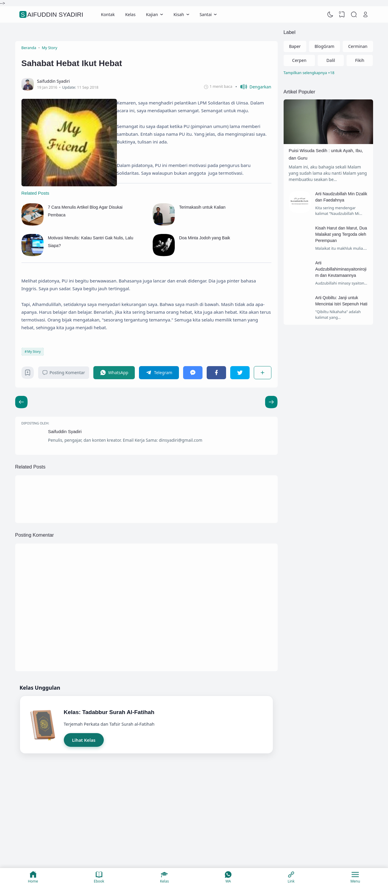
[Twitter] (240, 372)
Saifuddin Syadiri (52, 14)
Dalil (331, 60)
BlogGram (324, 46)
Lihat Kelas (84, 740)
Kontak (108, 14)
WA (228, 877)
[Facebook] (216, 372)
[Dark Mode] (330, 14)
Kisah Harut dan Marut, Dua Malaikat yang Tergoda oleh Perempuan (341, 234)
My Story (34, 351)
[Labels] (328, 73)
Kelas (130, 14)
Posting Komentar (63, 372)
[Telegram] (159, 372)
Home (33, 877)
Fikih (359, 60)
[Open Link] (365, 14)
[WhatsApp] (114, 372)
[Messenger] (192, 372)
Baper (295, 46)
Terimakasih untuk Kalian (202, 207)
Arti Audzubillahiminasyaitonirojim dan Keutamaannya (341, 269)
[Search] (353, 14)
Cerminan (357, 46)
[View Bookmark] (342, 14)
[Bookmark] (27, 374)
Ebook (99, 877)
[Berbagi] (262, 372)
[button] (253, 86)
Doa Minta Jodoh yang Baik (204, 237)
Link (291, 877)
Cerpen (299, 60)
